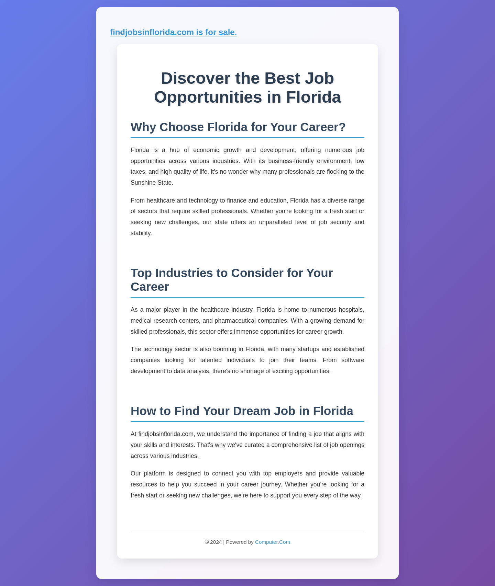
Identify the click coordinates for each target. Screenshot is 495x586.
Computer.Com (272, 542)
